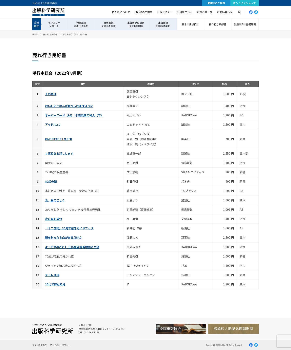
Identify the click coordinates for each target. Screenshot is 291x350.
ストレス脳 (52, 275)
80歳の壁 (51, 181)
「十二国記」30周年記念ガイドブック (69, 228)
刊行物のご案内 (143, 12)
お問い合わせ (225, 12)
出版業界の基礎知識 (245, 24)
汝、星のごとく (55, 200)
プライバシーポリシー (60, 344)
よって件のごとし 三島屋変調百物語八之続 (72, 247)
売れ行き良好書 (217, 24)
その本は (50, 94)
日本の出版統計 (190, 24)
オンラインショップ (244, 3)
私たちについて (121, 12)
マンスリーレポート (54, 24)
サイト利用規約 (39, 344)
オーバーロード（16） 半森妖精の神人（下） (74, 115)
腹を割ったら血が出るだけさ (63, 237)
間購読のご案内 (216, 3)
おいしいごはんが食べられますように (69, 106)
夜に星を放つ (53, 219)
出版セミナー (165, 12)
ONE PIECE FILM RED (58, 139)
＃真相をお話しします (59, 153)
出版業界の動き (135, 24)
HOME (35, 34)
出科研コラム (185, 12)
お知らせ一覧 (205, 12)
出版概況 (108, 24)
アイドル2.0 (52, 124)
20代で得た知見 (55, 284)
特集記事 (81, 24)
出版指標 (163, 24)
